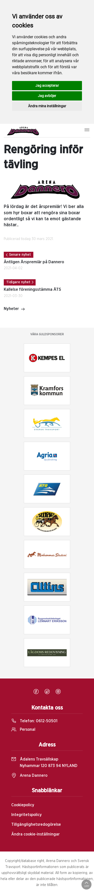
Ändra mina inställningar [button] (47, 106)
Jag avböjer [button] (47, 96)
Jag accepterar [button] (47, 86)
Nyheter (14, 309)
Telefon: (34, 721)
